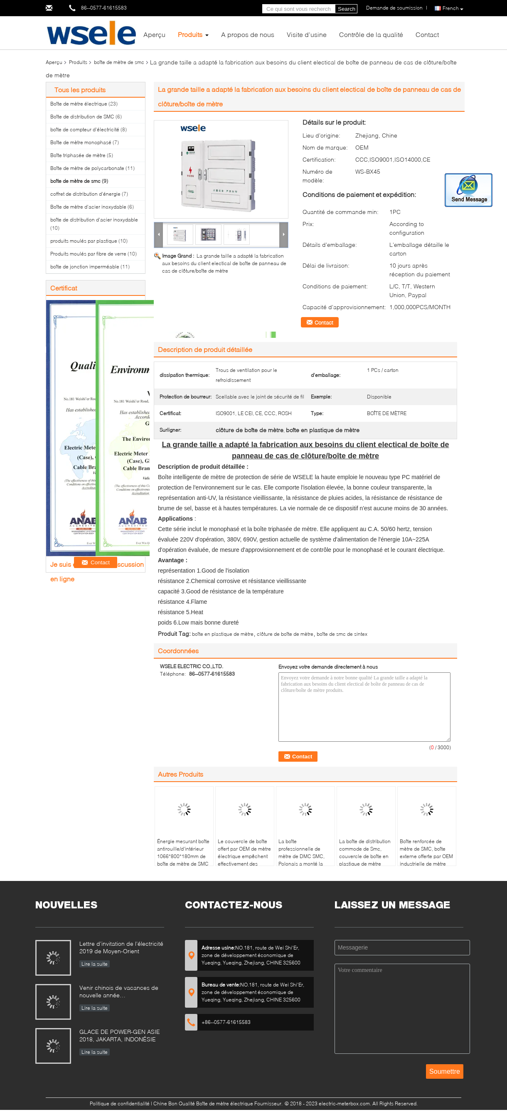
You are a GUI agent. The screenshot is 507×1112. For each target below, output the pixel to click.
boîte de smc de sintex (342, 634)
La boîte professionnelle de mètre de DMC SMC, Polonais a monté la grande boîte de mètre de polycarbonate (303, 860)
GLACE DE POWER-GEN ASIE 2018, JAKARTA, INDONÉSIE (119, 1035)
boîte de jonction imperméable (84, 266)
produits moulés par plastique (83, 241)
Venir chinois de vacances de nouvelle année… (118, 991)
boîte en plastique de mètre (223, 634)
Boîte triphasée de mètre (78, 155)
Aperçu (154, 34)
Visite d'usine (307, 34)
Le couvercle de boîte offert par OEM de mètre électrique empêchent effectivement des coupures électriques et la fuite (244, 860)
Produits (190, 34)
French (453, 8)
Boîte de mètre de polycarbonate (87, 168)
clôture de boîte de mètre (285, 634)
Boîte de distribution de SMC (82, 116)
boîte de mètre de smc (119, 62)
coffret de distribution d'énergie (85, 194)
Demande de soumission (394, 8)
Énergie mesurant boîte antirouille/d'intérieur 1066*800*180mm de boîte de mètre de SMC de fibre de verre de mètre (183, 860)
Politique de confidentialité (120, 1103)
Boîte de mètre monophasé (80, 142)
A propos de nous (247, 34)
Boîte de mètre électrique (78, 104)
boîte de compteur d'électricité (84, 129)
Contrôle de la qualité (371, 34)
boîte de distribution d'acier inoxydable (94, 219)
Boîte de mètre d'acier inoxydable (88, 207)
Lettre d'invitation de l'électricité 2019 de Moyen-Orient (121, 947)
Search (346, 9)
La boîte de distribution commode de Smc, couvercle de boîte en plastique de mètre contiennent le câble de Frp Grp (366, 860)
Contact (427, 34)
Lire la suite (94, 964)
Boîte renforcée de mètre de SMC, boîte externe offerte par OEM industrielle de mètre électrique (426, 856)
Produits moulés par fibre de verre (88, 254)
